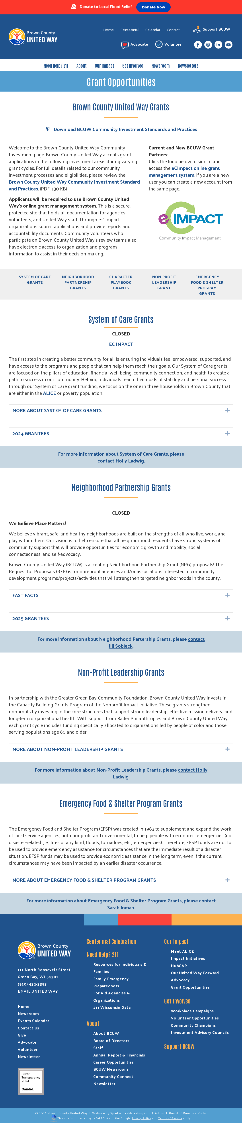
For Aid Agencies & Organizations (111, 996)
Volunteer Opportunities (195, 1018)
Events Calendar (33, 1020)
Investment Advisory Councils (200, 1032)
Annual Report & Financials (119, 1054)
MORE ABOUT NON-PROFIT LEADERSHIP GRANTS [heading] (67, 749)
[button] (227, 410)
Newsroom (161, 65)
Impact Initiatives (188, 958)
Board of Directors (111, 1040)
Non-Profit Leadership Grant (164, 282)
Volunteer (168, 44)
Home (108, 29)
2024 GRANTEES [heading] (30, 433)
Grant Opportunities (190, 987)
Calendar (152, 29)
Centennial (129, 29)
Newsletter (29, 1056)
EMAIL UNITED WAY (38, 991)
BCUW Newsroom (110, 1069)
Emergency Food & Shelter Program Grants (207, 285)
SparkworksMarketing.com (130, 1113)
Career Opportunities (113, 1062)
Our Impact (104, 65)
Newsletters (188, 65)
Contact (173, 29)
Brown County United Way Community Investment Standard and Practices (74, 185)
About (81, 65)
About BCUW (106, 1033)
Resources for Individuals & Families (119, 967)
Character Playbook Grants (121, 282)
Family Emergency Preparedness (111, 982)
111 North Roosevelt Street (44, 969)
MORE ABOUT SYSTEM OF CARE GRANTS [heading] (57, 410)
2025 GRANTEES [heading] (30, 618)
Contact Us (28, 1027)
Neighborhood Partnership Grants (78, 282)
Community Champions (193, 1025)
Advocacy (180, 979)
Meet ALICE (182, 951)
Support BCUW (211, 29)
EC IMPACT (121, 343)
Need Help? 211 (56, 65)
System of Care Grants (35, 279)
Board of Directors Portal (188, 1113)
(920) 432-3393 (32, 984)
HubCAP (179, 965)
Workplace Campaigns (192, 1010)
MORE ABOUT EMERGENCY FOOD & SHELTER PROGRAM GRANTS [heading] (84, 880)
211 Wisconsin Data (112, 1007)
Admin (159, 1113)
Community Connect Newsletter (113, 1080)
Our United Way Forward (195, 972)
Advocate (134, 44)
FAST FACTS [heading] (25, 595)
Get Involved (132, 65)
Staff (98, 1047)
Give (22, 1035)
